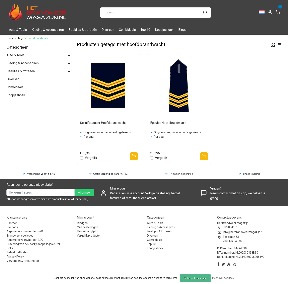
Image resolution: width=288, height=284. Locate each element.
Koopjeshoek (164, 30)
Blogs (182, 30)
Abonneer (84, 192)
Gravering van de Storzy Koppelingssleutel (33, 244)
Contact (12, 223)
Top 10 (145, 30)
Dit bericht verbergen (195, 278)
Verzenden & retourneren (23, 260)
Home (10, 38)
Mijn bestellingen (87, 227)
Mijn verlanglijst (86, 231)
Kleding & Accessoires (48, 30)
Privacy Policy (15, 256)
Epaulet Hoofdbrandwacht (168, 123)
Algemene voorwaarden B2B (25, 231)
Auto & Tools (18, 30)
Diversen (107, 30)
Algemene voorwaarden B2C (25, 239)
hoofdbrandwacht (38, 38)
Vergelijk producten (89, 235)
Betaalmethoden (17, 252)
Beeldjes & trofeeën (83, 30)
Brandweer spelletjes (20, 235)
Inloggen (82, 223)
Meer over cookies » (223, 278)
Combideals (127, 30)
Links (10, 248)
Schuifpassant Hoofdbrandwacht (103, 123)
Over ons (12, 227)
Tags (20, 38)
